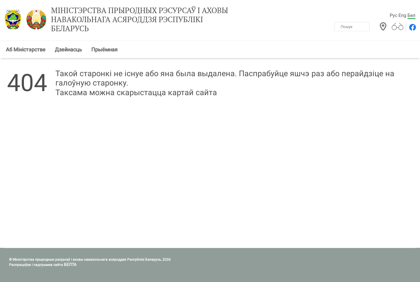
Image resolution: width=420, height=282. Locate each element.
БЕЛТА (70, 264)
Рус (393, 15)
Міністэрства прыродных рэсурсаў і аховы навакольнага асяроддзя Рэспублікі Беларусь (139, 19)
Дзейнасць (68, 49)
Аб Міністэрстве (26, 49)
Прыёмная (104, 49)
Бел (411, 15)
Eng (402, 15)
